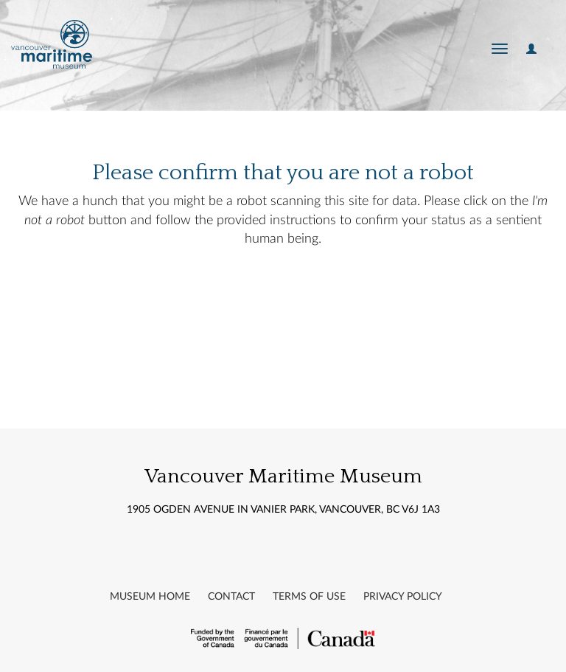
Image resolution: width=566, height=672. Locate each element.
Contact (231, 597)
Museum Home (150, 597)
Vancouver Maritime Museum (283, 476)
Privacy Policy (402, 597)
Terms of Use (309, 597)
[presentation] (315, 307)
